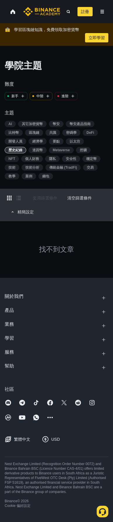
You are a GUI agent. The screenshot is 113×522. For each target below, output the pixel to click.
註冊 (85, 11)
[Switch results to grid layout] (9, 198)
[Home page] (41, 11)
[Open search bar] (66, 11)
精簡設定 (22, 212)
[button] (102, 11)
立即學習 (97, 37)
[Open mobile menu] (102, 11)
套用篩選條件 (45, 198)
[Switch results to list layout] (18, 198)
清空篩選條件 (79, 198)
